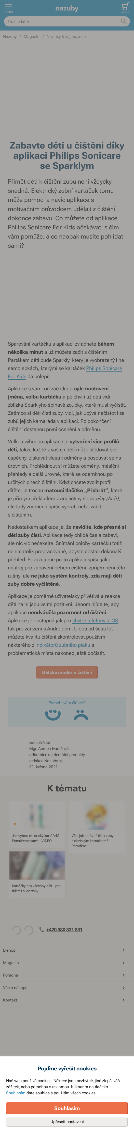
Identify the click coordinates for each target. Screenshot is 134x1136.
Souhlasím (15, 1092)
